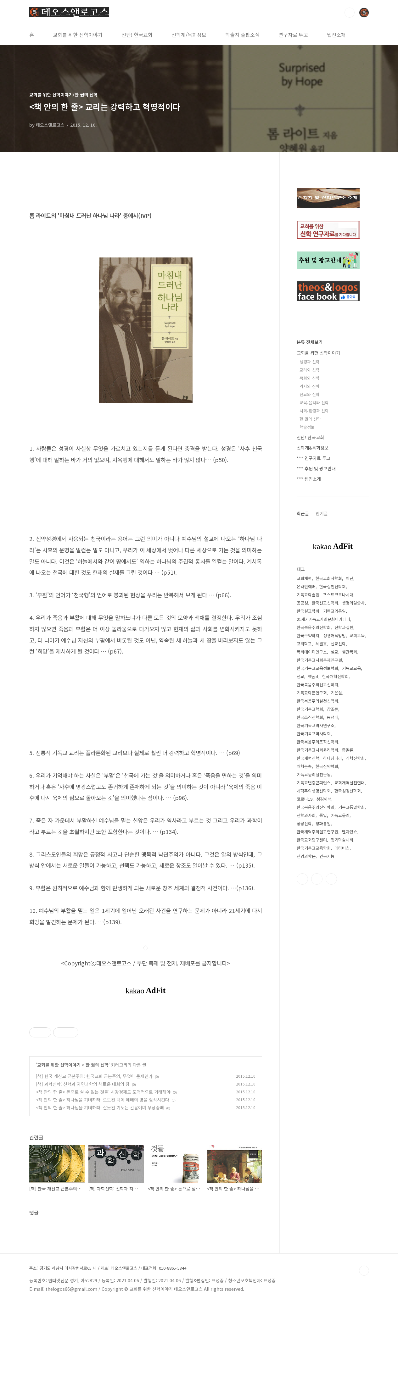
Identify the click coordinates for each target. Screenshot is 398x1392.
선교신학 (338, 644)
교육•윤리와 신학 (314, 403)
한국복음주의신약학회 (315, 807)
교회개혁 (304, 578)
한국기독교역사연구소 (315, 725)
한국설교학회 (308, 611)
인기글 (322, 513)
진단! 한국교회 (137, 34)
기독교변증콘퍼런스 (314, 783)
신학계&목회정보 (312, 448)
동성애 (332, 717)
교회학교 (304, 644)
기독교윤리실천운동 (314, 774)
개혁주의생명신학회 (314, 791)
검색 (349, 12)
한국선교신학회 (325, 603)
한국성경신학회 (347, 791)
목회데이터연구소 (312, 652)
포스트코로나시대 (338, 595)
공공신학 (304, 823)
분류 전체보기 (309, 342)
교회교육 (357, 635)
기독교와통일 (334, 611)
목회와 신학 (310, 378)
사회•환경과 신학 (314, 411)
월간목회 (349, 652)
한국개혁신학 (308, 758)
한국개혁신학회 (335, 676)
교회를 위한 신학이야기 (78, 34)
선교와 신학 (310, 394)
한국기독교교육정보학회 (317, 668)
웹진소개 (336, 34)
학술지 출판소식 (242, 34)
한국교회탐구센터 (312, 840)
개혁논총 (304, 766)
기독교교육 (351, 668)
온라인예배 (306, 586)
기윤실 (336, 693)
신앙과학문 (306, 856)
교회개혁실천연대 (349, 783)
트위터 (316, 879)
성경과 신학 (310, 362)
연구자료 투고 (293, 34)
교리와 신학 (310, 370)
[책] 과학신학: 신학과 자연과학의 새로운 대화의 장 (83, 1172)
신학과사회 (306, 815)
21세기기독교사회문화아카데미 (323, 619)
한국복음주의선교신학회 (317, 685)
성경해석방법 (334, 635)
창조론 (332, 709)
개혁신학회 (355, 758)
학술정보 (307, 427)
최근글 (303, 513)
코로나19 (304, 799)
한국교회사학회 (329, 578)
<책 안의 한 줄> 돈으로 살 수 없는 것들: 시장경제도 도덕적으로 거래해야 (103, 1180)
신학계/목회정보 (188, 34)
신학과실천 (343, 627)
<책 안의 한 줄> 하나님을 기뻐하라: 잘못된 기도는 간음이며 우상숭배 (100, 1195)
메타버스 (342, 848)
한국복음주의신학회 (314, 627)
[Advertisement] (145, 1055)
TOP (364, 1359)
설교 (334, 652)
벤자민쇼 (349, 832)
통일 (323, 815)
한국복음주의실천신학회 (317, 701)
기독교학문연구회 (312, 693)
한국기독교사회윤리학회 (317, 750)
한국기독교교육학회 (314, 848)
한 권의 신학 (97, 1153)
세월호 (321, 644)
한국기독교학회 (310, 709)
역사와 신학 (310, 386)
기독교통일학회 (351, 807)
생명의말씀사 (353, 603)
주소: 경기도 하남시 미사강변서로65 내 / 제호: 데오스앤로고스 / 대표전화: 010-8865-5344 (107, 1356)
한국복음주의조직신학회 (317, 742)
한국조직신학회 (310, 717)
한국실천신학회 (332, 586)
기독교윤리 (340, 815)
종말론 (347, 750)
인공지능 (326, 856)
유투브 (331, 879)
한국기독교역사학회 (314, 734)
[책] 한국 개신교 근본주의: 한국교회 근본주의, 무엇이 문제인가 (94, 1164)
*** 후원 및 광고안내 (316, 468)
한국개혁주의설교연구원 (317, 832)
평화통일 (323, 823)
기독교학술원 (308, 595)
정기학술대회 (342, 840)
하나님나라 (332, 758)
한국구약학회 (308, 635)
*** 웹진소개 (309, 479)
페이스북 (302, 879)
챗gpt (313, 676)
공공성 (302, 603)
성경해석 (323, 799)
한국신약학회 (327, 766)
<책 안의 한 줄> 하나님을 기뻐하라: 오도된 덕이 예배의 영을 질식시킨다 (102, 1188)
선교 (300, 676)
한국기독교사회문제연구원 (319, 660)
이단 (349, 578)
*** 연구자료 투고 (313, 458)
